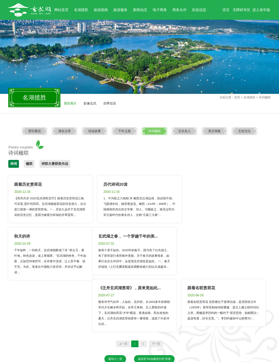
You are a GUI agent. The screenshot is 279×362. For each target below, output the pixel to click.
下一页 (156, 297)
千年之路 (124, 131)
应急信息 (199, 10)
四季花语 (109, 103)
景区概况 (35, 131)
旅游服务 (120, 10)
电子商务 (160, 10)
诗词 (13, 164)
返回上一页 (115, 312)
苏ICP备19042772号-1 (23, 359)
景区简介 (70, 103)
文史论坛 (243, 131)
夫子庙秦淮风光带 (126, 332)
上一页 (123, 297)
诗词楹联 (154, 131)
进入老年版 (261, 10)
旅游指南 (101, 10)
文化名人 (184, 131)
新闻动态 (140, 10)
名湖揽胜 (81, 10)
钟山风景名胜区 (87, 332)
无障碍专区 (241, 10)
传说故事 (95, 131)
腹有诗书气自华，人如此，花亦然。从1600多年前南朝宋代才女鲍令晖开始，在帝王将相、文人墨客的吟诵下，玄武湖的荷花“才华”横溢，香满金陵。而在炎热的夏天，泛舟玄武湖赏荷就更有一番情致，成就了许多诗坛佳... (139, 266)
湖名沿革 (65, 131)
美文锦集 (214, 131)
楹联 (29, 164)
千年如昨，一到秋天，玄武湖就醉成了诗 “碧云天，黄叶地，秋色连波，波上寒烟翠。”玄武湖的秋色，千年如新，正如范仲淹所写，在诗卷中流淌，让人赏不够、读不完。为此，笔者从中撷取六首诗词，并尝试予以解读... (229, 209)
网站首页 (61, 10)
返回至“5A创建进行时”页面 (154, 312)
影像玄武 (90, 103)
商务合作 (179, 10)
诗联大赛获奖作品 (54, 164)
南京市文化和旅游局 (48, 332)
